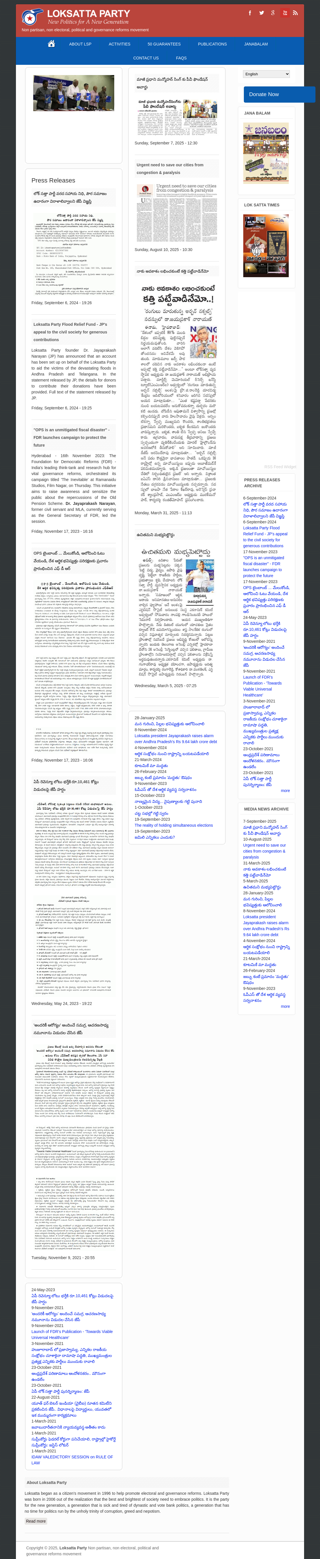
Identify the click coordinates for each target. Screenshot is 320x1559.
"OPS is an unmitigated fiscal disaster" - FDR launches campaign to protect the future (72, 437)
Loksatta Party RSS (295, 12)
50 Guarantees (164, 44)
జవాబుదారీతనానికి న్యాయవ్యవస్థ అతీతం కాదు (69, 1427)
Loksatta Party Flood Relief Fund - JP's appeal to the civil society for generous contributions (70, 332)
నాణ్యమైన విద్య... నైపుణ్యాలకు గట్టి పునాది (168, 801)
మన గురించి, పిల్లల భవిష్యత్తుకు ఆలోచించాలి (169, 724)
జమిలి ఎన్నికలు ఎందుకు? (155, 837)
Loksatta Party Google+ (273, 12)
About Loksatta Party (47, 1482)
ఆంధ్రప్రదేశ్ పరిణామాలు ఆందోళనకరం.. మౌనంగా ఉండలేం (261, 760)
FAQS (181, 58)
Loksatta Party (73, 1548)
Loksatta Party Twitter (261, 12)
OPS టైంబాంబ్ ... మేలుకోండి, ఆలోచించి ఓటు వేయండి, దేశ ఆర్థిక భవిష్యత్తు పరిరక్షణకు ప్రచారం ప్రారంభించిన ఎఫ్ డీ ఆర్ (71, 561)
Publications (212, 44)
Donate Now (264, 94)
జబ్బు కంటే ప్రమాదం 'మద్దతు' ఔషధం (163, 777)
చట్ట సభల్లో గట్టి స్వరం (152, 813)
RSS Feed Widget (280, 467)
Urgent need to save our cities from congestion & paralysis (264, 851)
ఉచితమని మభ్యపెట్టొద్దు (155, 534)
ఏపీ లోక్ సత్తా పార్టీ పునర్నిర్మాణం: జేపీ (61, 1391)
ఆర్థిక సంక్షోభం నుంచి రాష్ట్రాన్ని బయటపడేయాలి (172, 753)
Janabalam (256, 44)
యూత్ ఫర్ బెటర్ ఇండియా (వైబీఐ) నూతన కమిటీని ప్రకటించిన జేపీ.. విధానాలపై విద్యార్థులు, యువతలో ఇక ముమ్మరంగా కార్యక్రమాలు (72, 1409)
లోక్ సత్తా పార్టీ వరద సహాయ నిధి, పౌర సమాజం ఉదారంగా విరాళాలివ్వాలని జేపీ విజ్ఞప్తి (265, 510)
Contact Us (146, 58)
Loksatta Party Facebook (250, 12)
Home (52, 44)
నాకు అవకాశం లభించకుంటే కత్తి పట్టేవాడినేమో (173, 271)
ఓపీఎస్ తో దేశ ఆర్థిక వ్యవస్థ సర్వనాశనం (165, 789)
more (285, 790)
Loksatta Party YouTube (284, 12)
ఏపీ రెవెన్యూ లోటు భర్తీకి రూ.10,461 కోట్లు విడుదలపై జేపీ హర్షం (265, 629)
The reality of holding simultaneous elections (174, 825)
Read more (36, 1520)
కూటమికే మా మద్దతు (151, 765)
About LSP (80, 44)
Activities (119, 44)
